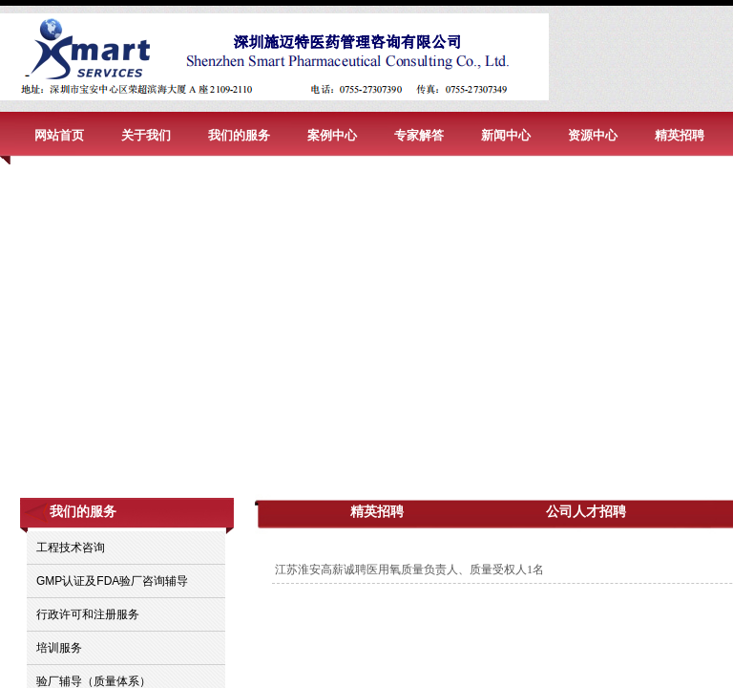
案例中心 (332, 135)
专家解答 (419, 135)
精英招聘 (679, 135)
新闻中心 (506, 135)
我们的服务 (239, 135)
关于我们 (146, 135)
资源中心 (593, 135)
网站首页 (59, 135)
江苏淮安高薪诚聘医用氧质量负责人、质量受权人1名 (409, 569)
